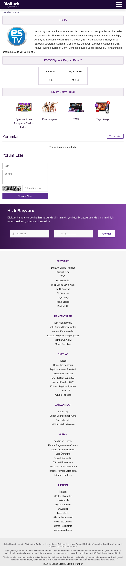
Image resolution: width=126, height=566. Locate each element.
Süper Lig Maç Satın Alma (63, 416)
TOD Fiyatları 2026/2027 (62, 378)
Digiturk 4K (63, 306)
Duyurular (63, 509)
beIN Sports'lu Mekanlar (63, 424)
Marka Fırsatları (63, 344)
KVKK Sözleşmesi (63, 521)
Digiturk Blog (62, 272)
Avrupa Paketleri (63, 395)
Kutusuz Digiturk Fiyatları (63, 386)
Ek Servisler (63, 293)
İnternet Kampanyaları (63, 331)
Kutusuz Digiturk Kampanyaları (63, 335)
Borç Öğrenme (62, 454)
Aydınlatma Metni (63, 530)
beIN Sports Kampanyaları (63, 327)
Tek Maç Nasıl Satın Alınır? (63, 466)
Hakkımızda (63, 500)
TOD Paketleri (63, 280)
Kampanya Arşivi (63, 340)
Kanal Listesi (62, 302)
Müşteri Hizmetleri (63, 496)
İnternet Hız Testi (63, 475)
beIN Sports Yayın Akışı (63, 284)
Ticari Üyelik (63, 513)
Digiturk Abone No (63, 458)
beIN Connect (63, 289)
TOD (63, 276)
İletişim (63, 492)
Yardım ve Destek (63, 441)
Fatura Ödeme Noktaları (63, 449)
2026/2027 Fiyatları (63, 373)
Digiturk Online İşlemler (63, 267)
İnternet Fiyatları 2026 (63, 382)
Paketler (63, 360)
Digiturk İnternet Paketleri (63, 369)
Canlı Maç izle (63, 420)
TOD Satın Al (63, 390)
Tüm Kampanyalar (63, 322)
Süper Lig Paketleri (63, 365)
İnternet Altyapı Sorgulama (63, 471)
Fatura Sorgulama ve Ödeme (63, 445)
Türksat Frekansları (63, 462)
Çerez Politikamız (63, 526)
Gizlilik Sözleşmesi (63, 517)
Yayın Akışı (63, 297)
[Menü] (119, 4)
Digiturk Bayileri (63, 504)
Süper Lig (63, 411)
